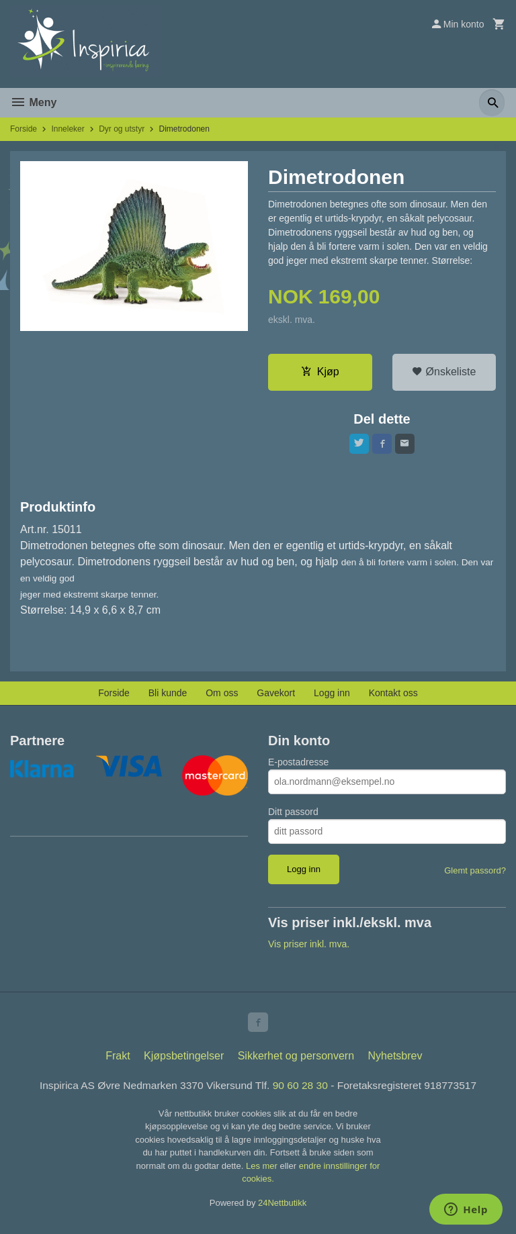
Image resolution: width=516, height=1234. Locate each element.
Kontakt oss (393, 695)
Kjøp (320, 372)
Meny (33, 102)
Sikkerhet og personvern (296, 1060)
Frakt (117, 1060)
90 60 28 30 (301, 1090)
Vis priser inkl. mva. (308, 946)
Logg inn (332, 695)
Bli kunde (167, 695)
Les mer (263, 1171)
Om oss (222, 695)
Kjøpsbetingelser (184, 1060)
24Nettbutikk (282, 1207)
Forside (23, 129)
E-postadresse (298, 764)
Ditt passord (293, 813)
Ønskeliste (444, 372)
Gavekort (276, 695)
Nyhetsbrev (395, 1060)
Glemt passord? (475, 872)
